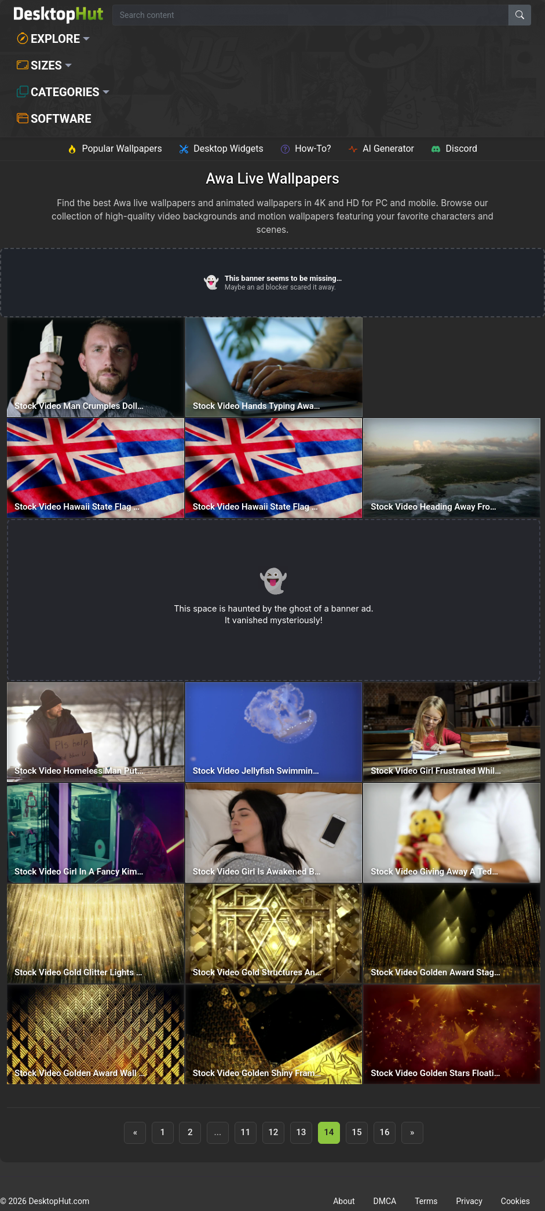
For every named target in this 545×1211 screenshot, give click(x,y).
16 (384, 1132)
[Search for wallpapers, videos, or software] (310, 15)
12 (273, 1132)
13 (301, 1132)
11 (245, 1132)
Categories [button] (58, 92)
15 (356, 1132)
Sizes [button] (39, 65)
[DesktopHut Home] (58, 15)
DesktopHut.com (58, 1201)
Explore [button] (48, 39)
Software (54, 119)
